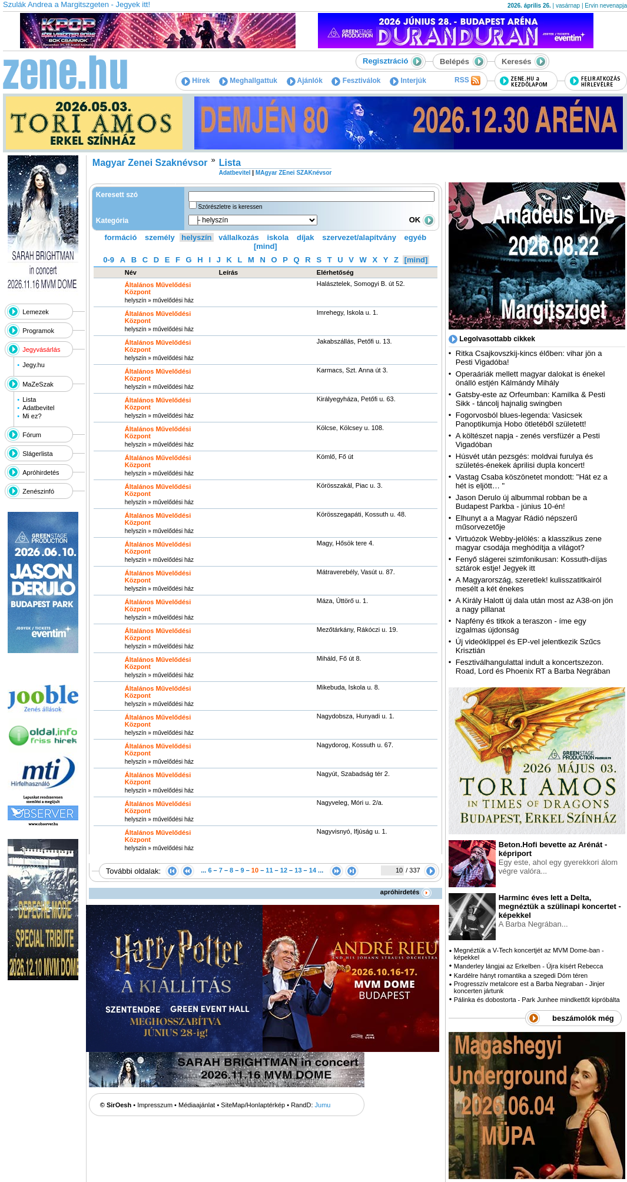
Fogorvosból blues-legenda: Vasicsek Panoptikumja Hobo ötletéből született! (521, 419)
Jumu (323, 1104)
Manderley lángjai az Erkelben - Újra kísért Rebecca (528, 966)
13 (297, 870)
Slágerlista (37, 453)
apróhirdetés (406, 891)
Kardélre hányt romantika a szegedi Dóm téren (521, 975)
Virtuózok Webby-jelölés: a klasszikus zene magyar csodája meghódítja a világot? (529, 543)
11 (269, 870)
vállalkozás (238, 237)
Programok (38, 330)
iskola (277, 237)
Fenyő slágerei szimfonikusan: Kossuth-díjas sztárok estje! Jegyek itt (531, 563)
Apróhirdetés (40, 472)
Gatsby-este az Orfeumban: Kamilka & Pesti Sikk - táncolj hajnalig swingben (530, 399)
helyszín (196, 237)
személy (160, 237)
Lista (29, 399)
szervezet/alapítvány (359, 237)
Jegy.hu (33, 364)
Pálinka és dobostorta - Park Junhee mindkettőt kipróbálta (537, 999)
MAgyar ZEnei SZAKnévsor (293, 172)
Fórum (31, 434)
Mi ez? (31, 415)
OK (422, 219)
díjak (305, 237)
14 (312, 870)
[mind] (265, 246)
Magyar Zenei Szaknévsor (150, 163)
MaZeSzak (38, 384)
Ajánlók (305, 80)
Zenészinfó (38, 491)
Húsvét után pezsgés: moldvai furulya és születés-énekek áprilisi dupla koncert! (524, 461)
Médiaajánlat (196, 1104)
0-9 (108, 259)
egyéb (415, 237)
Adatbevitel (38, 407)
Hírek (195, 80)
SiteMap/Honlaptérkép (253, 1104)
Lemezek (35, 311)
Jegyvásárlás (41, 349)
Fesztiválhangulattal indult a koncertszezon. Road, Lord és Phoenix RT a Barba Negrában (533, 666)
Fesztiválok (355, 80)
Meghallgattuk (248, 80)
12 (283, 870)
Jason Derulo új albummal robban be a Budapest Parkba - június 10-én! (521, 502)
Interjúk (408, 80)
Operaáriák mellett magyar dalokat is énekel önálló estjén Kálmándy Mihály (530, 378)
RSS (467, 80)
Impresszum (154, 1104)
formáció (121, 237)
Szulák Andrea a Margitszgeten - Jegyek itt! (76, 4)
